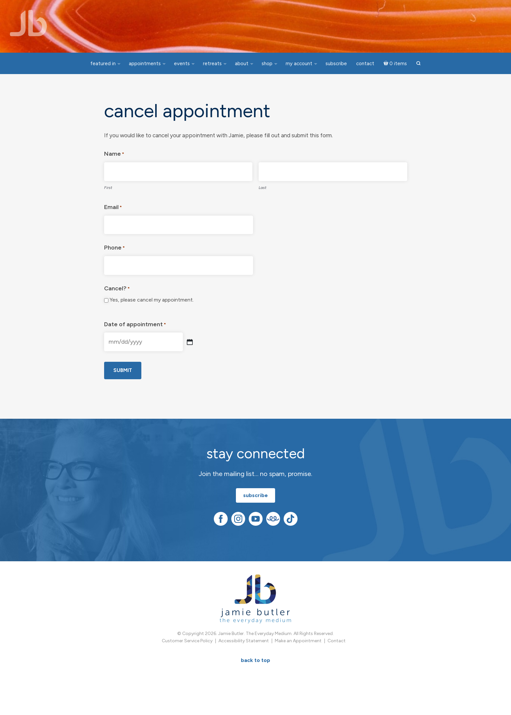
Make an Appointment (298, 641)
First (108, 187)
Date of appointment (135, 325)
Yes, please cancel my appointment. (152, 300)
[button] (418, 63)
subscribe (255, 495)
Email (113, 208)
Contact (336, 641)
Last (263, 187)
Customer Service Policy (187, 641)
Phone (114, 248)
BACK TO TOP (255, 660)
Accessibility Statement (243, 641)
